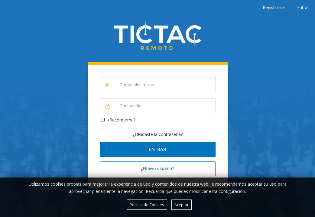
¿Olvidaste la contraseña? (158, 134)
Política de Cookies (147, 204)
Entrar (303, 7)
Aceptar (181, 204)
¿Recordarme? (121, 120)
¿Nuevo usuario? (157, 168)
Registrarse (274, 7)
